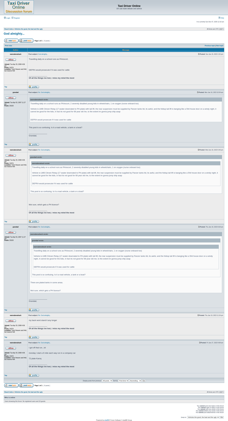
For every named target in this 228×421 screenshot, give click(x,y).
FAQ (221, 18)
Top (5, 87)
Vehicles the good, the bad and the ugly (29, 29)
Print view (8, 46)
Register (16, 18)
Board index (8, 29)
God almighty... (14, 33)
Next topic (219, 46)
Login (7, 18)
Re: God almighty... (44, 92)
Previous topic (210, 46)
